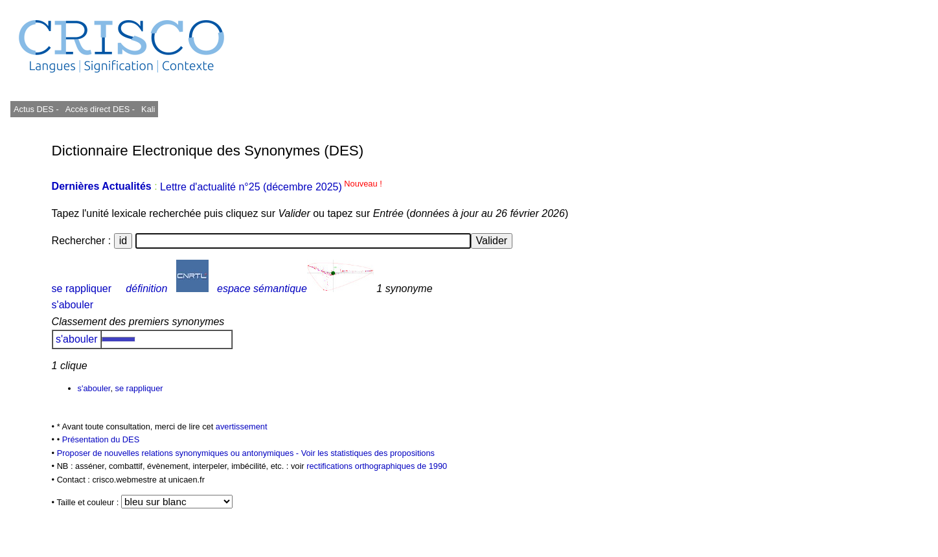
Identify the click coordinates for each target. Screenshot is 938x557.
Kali (148, 109)
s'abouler (72, 304)
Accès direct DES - (100, 109)
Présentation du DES (101, 439)
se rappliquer (82, 288)
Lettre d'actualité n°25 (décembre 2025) (271, 186)
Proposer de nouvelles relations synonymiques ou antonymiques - (179, 453)
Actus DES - (36, 109)
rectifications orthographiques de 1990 (376, 466)
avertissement (242, 426)
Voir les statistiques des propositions (368, 453)
